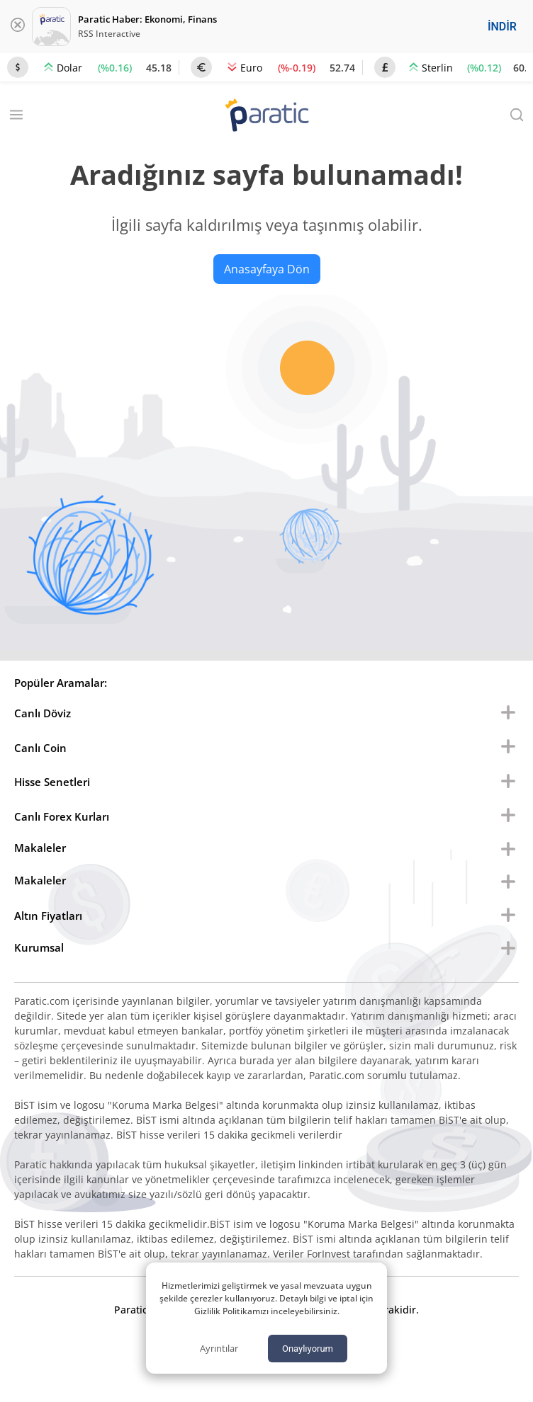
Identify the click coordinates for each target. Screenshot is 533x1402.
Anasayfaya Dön (267, 269)
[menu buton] (508, 713)
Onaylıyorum (307, 1348)
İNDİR (502, 26)
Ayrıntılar (219, 1348)
